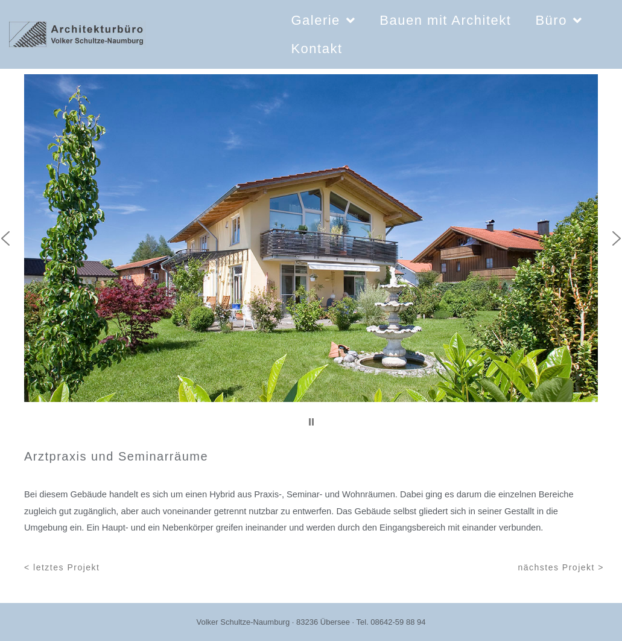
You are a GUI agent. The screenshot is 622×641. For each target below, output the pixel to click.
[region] (311, 253)
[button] (311, 422)
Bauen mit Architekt (445, 20)
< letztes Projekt (62, 567)
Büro (558, 20)
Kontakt (316, 48)
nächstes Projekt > (561, 567)
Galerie (323, 20)
